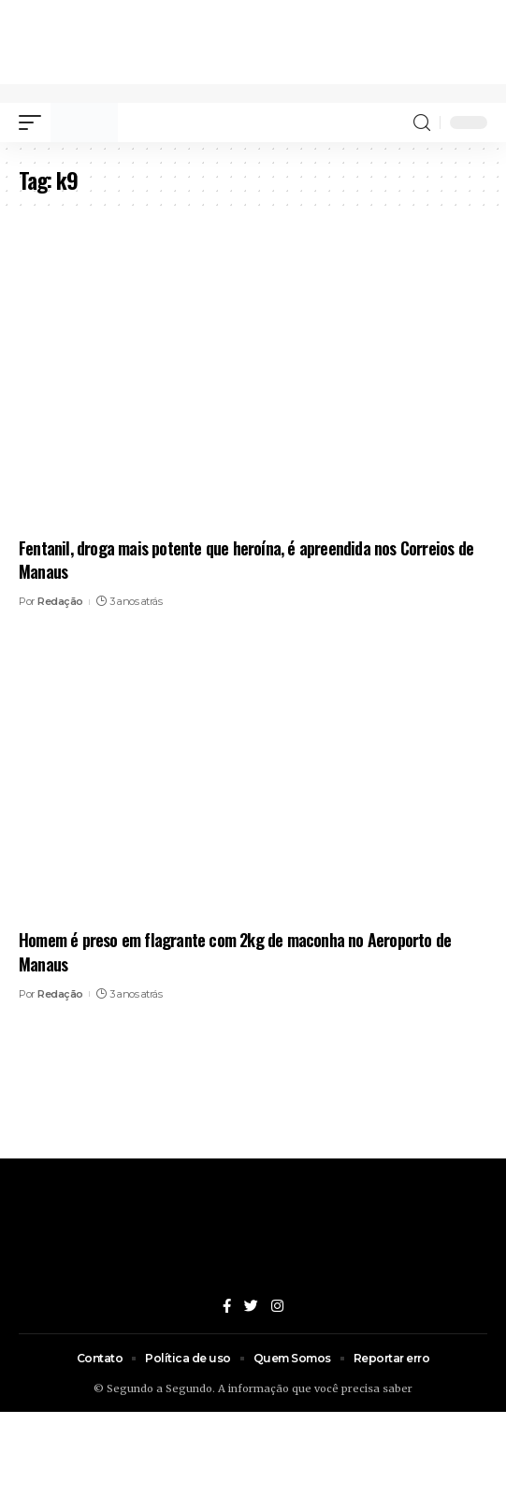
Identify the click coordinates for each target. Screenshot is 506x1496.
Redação (60, 601)
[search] (422, 122)
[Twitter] (251, 1307)
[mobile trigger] (35, 122)
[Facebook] (227, 1307)
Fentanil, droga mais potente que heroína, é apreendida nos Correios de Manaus (246, 559)
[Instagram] (277, 1307)
